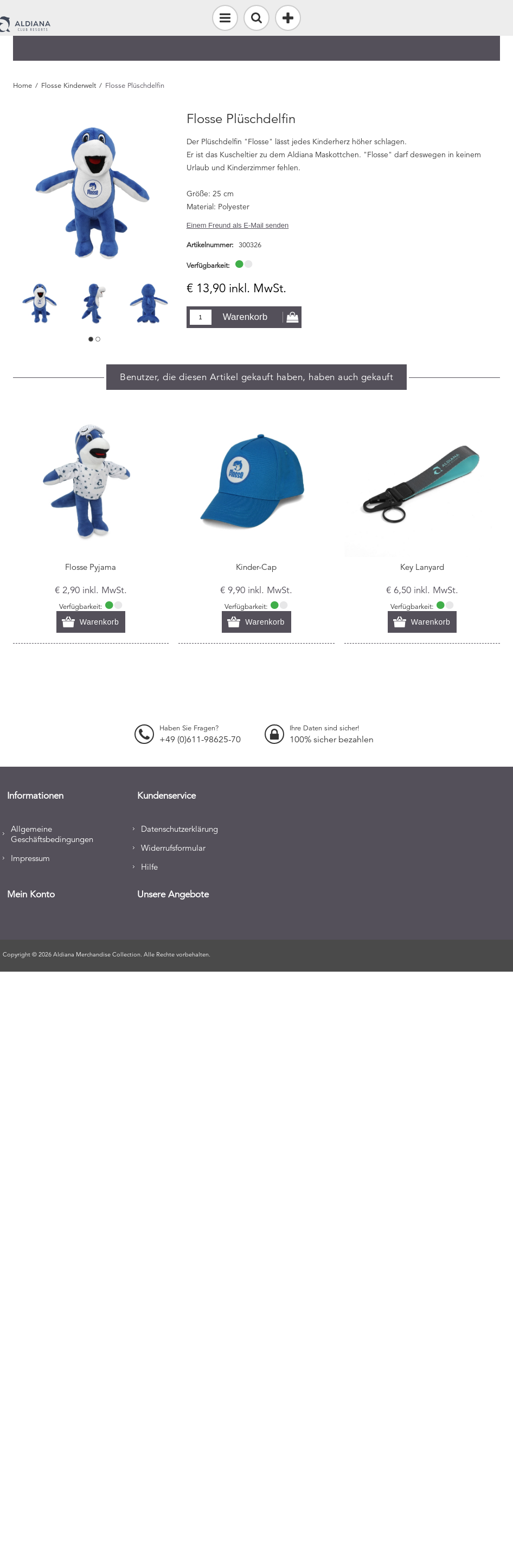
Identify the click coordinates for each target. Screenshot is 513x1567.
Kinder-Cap (256, 567)
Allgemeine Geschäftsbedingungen (52, 834)
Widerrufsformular (173, 848)
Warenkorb (245, 317)
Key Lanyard (422, 567)
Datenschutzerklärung (179, 829)
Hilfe (149, 867)
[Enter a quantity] (200, 317)
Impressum (30, 858)
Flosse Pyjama (90, 567)
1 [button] (90, 339)
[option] (40, 303)
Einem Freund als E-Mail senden (238, 225)
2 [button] (97, 339)
